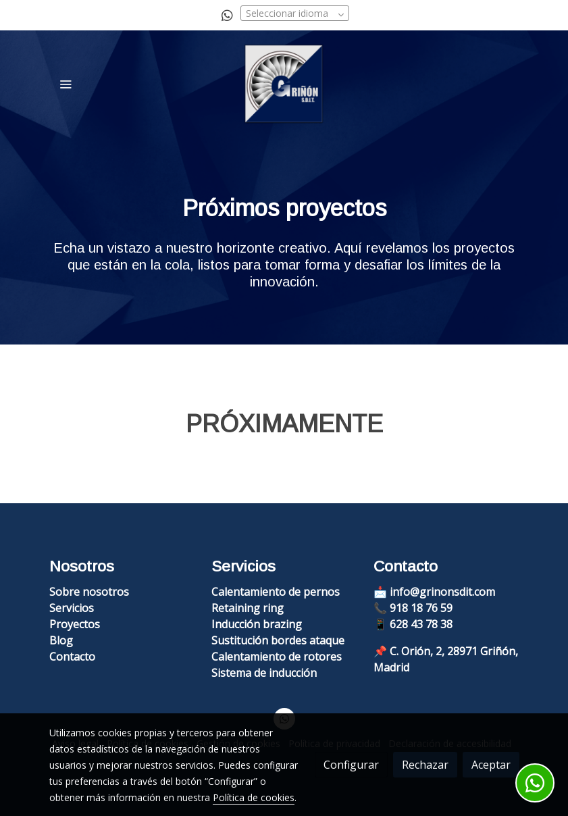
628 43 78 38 (421, 624)
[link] (284, 84)
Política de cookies (253, 797)
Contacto (72, 656)
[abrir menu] (65, 84)
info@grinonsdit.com (442, 591)
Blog (61, 640)
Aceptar (491, 764)
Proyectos (74, 624)
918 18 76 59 (421, 608)
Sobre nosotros (89, 591)
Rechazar (425, 764)
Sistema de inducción (264, 672)
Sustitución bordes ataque (277, 640)
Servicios (71, 608)
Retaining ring (247, 608)
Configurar (351, 764)
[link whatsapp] (227, 14)
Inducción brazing (256, 624)
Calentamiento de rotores (276, 656)
